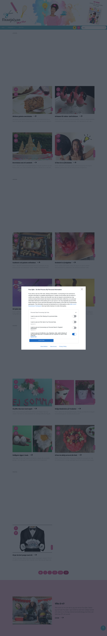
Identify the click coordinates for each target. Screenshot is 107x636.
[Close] (82, 289)
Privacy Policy (63, 346)
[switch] (74, 316)
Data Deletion (44, 346)
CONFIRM (41, 340)
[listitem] (53, 312)
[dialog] (53, 318)
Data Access (53, 346)
